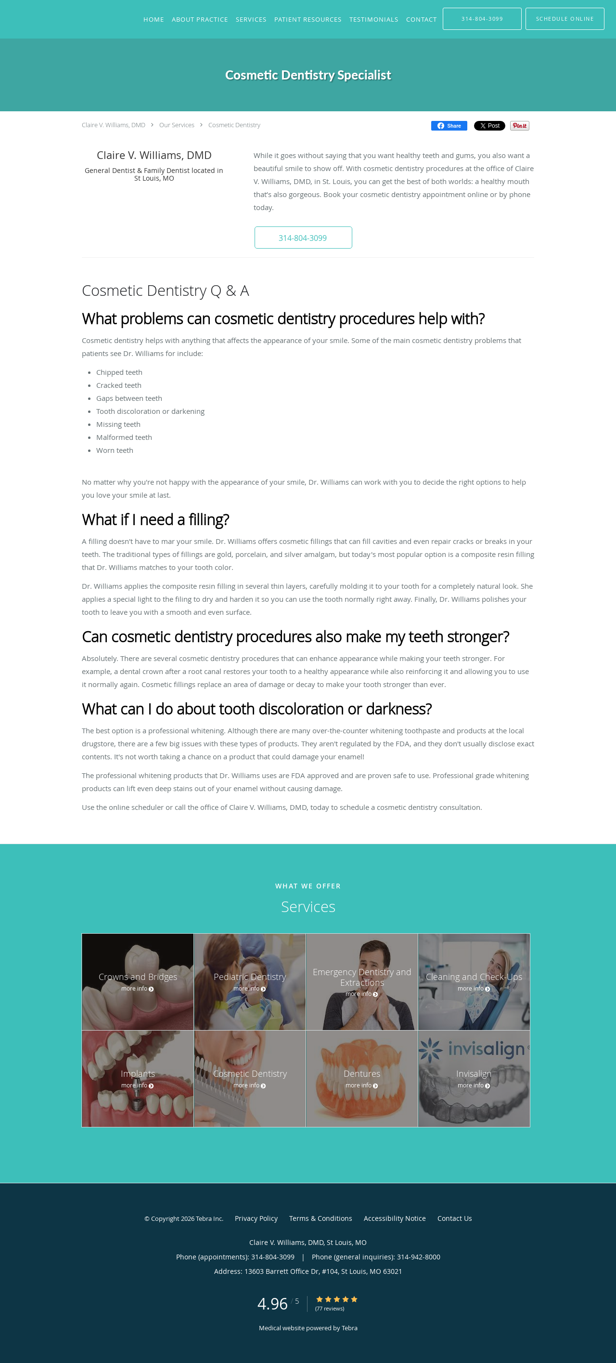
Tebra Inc (209, 1218)
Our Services (176, 124)
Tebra (350, 1327)
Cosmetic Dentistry (234, 124)
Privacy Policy (256, 1218)
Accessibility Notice (395, 1218)
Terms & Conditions (320, 1218)
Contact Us (454, 1218)
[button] (303, 237)
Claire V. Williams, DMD (113, 124)
